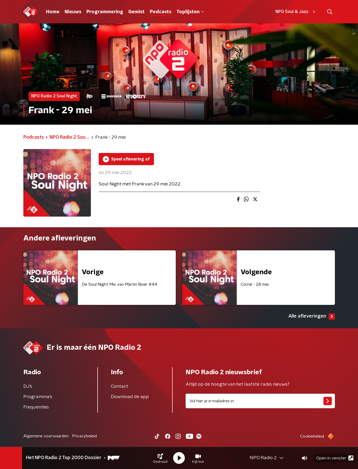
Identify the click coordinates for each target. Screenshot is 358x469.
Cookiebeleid (312, 436)
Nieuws (73, 12)
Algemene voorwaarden (46, 436)
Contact (119, 386)
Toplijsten (190, 12)
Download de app (130, 396)
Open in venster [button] (334, 457)
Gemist (136, 12)
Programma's (37, 396)
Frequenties (36, 407)
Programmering (104, 12)
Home (52, 12)
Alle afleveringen (311, 316)
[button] (160, 458)
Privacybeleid (84, 436)
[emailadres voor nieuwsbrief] (260, 401)
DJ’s (27, 386)
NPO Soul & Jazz (296, 11)
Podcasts (160, 12)
